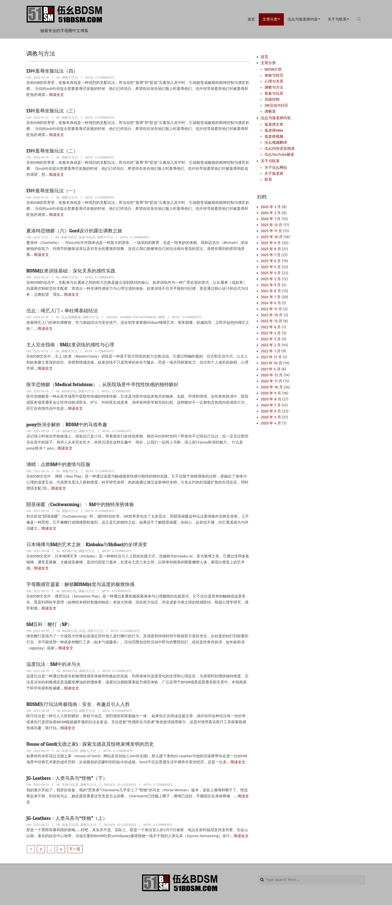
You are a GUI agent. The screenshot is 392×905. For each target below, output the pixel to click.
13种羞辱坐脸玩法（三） (52, 111)
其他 (82, 631)
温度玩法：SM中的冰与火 (53, 664)
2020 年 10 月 (272, 387)
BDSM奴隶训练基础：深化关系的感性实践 (70, 271)
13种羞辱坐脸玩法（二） (52, 151)
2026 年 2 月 (271, 213)
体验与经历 (69, 237)
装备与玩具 (87, 237)
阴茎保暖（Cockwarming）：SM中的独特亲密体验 (80, 504)
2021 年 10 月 (271, 363)
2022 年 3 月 (271, 339)
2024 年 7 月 (271, 297)
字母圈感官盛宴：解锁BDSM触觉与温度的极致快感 (80, 584)
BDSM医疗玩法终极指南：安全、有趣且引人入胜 (78, 704)
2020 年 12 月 (272, 375)
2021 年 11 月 (271, 357)
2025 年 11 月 (271, 231)
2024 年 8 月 (271, 291)
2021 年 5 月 (271, 369)
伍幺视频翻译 (71, 317)
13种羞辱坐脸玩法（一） (52, 191)
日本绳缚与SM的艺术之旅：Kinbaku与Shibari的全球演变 (86, 544)
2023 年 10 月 (272, 315)
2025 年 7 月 (271, 255)
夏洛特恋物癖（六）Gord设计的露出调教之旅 (74, 231)
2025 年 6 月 (271, 261)
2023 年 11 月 (271, 309)
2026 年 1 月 (271, 219)
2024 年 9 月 (271, 285)
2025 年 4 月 (271, 273)
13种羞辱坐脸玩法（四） (52, 71)
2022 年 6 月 (271, 327)
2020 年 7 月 (271, 405)
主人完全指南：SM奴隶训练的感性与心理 (70, 345)
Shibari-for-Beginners (138, 317)
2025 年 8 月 (271, 249)
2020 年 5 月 (271, 417)
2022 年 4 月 (271, 333)
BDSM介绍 (68, 391)
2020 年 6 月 (271, 411)
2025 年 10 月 (272, 237)
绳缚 (161, 317)
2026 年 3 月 (271, 207)
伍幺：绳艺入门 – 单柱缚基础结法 (62, 311)
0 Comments (104, 77)
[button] (359, 19)
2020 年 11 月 (271, 381)
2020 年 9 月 (271, 393)
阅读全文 (56, 94)
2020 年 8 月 (271, 399)
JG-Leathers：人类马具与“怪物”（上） (66, 818)
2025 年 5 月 (271, 267)
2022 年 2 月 (271, 345)
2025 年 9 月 (271, 243)
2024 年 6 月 (271, 303)
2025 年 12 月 (271, 225)
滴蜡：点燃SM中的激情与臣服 (58, 464)
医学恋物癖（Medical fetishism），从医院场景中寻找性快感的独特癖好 (102, 384)
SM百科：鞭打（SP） (49, 624)
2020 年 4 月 (271, 423)
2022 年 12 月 (271, 321)
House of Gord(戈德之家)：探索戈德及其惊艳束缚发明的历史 (90, 744)
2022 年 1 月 (271, 351)
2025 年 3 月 (271, 279)
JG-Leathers (126, 785)
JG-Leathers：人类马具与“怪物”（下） (66, 778)
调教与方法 (70, 77)
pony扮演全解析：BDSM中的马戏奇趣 (66, 424)
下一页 (74, 849)
